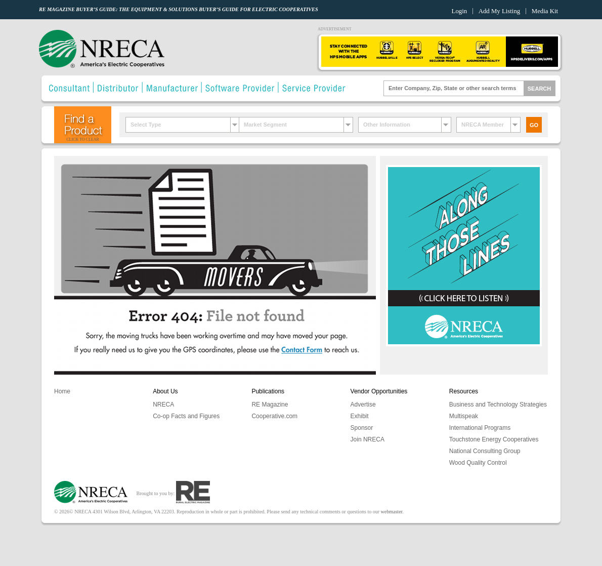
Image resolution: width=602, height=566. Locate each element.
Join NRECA (367, 439)
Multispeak (463, 416)
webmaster (392, 511)
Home (62, 391)
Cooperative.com (274, 416)
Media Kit (545, 11)
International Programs (479, 427)
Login (459, 11)
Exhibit (360, 416)
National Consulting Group (485, 451)
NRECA (163, 404)
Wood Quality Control (478, 462)
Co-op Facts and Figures (186, 416)
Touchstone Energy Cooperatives (494, 439)
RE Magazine (269, 404)
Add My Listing (499, 11)
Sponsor (362, 427)
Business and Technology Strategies (498, 404)
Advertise (363, 404)
